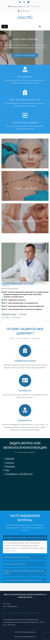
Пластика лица (25, 156)
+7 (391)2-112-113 (10, 551)
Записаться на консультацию (25, 55)
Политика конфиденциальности (25, 637)
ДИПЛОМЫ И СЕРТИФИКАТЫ (11, 317)
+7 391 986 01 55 (33, 6)
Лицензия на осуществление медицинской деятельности (23, 613)
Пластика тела (25, 188)
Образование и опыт (18, 283)
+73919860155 (22, 548)
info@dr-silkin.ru (25, 11)
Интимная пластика (25, 221)
